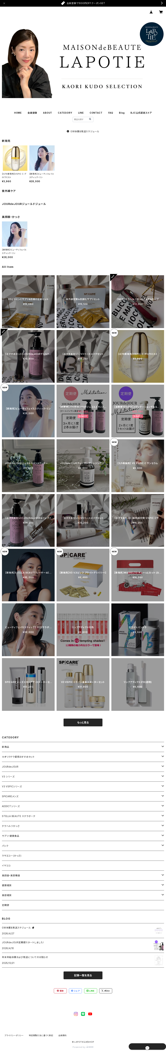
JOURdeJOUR (10, 766)
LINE (81, 112)
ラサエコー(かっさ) (12, 855)
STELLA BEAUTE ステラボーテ (19, 816)
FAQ (110, 112)
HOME (18, 112)
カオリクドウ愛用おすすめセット (18, 756)
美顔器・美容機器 (11, 875)
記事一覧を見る (83, 975)
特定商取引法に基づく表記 (41, 1035)
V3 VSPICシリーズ (12, 786)
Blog (122, 112)
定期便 (5, 905)
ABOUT (47, 112)
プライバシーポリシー (14, 1035)
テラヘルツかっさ (10, 826)
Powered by (83, 1047)
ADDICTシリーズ (11, 806)
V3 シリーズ (8, 776)
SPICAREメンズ (10, 796)
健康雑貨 (7, 885)
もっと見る (83, 722)
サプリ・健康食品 (10, 835)
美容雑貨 (7, 895)
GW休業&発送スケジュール (83, 131)
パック (5, 845)
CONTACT (96, 112)
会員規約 (62, 1035)
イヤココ (6, 865)
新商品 (5, 746)
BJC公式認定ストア (141, 112)
